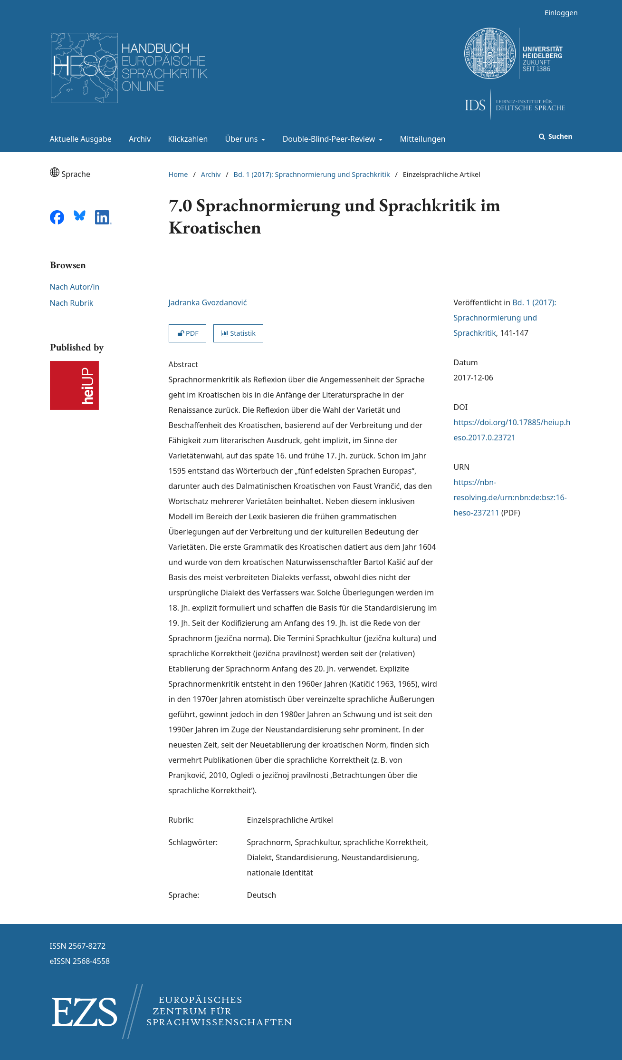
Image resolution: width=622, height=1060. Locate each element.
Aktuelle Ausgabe (79, 138)
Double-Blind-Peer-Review (328, 138)
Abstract (183, 364)
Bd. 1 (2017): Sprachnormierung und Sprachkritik (312, 174)
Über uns (240, 138)
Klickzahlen (186, 138)
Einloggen (557, 12)
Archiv (138, 138)
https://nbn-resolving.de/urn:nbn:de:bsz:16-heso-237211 (510, 497)
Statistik (238, 333)
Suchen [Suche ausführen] (559, 136)
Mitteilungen (421, 138)
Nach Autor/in (75, 287)
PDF (187, 333)
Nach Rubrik (72, 303)
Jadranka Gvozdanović (208, 302)
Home (178, 174)
